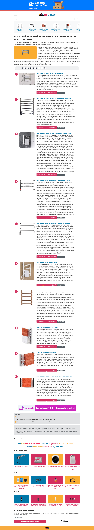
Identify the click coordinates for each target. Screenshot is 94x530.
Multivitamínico (32, 443)
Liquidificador (58, 446)
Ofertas (41, 93)
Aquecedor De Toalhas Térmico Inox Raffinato (50, 73)
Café (23, 443)
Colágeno (29, 447)
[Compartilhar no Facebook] (25, 68)
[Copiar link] (44, 68)
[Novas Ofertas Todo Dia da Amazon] (47, 5)
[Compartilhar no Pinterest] (36, 68)
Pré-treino (47, 446)
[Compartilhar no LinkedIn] (31, 68)
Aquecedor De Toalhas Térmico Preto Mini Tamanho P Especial (54, 376)
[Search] (44, 19)
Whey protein (38, 446)
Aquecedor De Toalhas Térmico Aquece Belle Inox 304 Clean (54, 133)
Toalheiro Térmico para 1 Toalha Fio (47, 352)
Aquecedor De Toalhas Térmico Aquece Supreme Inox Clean (54, 98)
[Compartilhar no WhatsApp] (22, 68)
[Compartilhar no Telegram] (33, 68)
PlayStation (53, 443)
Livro (19, 443)
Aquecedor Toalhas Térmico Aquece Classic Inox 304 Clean (53, 223)
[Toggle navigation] (15, 14)
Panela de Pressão (66, 443)
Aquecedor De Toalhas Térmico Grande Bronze (50, 291)
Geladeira (45, 443)
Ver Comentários (61, 92)
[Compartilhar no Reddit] (39, 68)
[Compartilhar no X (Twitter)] (28, 68)
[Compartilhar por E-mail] (42, 68)
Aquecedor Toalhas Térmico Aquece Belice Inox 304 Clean (53, 180)
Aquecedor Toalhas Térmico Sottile (47, 263)
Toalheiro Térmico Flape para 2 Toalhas (48, 327)
